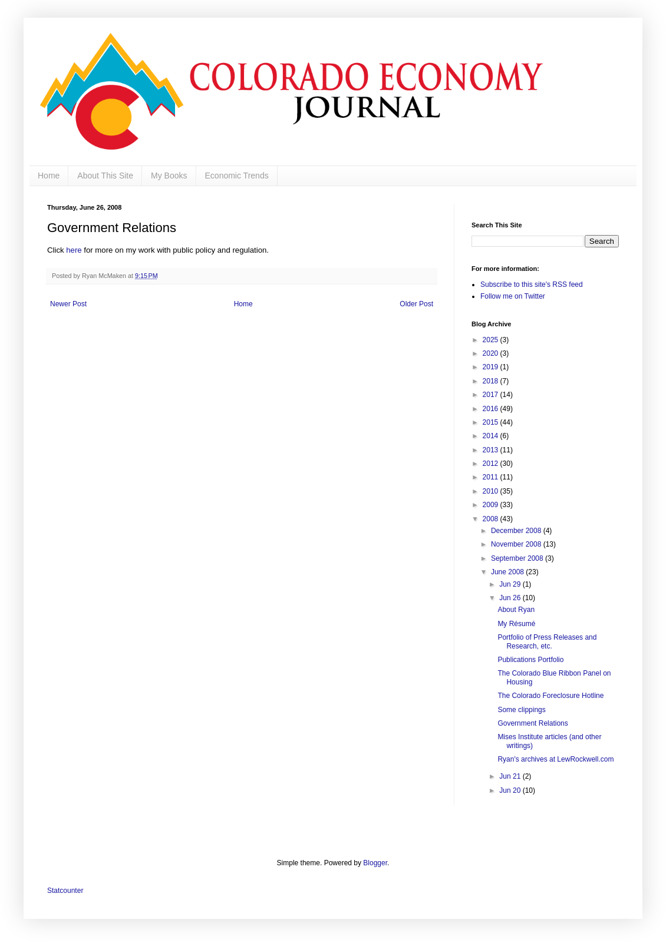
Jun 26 (510, 598)
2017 (491, 395)
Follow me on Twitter (512, 296)
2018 (491, 381)
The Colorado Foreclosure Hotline (550, 695)
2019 (491, 367)
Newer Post (68, 304)
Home (49, 175)
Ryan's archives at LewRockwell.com (555, 759)
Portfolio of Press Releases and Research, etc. (546, 641)
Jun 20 (510, 790)
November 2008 (517, 544)
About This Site (105, 175)
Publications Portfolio (530, 660)
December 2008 (517, 531)
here (73, 250)
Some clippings (521, 710)
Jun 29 (510, 584)
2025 (491, 340)
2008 (491, 519)
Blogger (375, 863)
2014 (491, 436)
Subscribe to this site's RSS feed (531, 284)
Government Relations (532, 723)
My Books (169, 175)
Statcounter (65, 890)
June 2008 (508, 572)
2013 (491, 450)
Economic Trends (237, 175)
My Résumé (516, 624)
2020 (491, 353)
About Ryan (516, 609)
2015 (491, 422)
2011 (491, 477)
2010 (491, 491)
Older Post (416, 304)
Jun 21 (510, 776)
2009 (491, 505)
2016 (491, 409)
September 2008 (518, 558)
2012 (491, 463)
